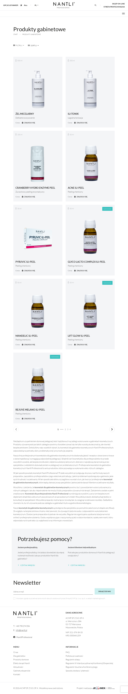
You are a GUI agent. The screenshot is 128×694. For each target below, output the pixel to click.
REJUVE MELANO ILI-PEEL (30, 409)
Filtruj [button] (18, 45)
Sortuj (32, 45)
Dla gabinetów (19, 656)
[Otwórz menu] (123, 13)
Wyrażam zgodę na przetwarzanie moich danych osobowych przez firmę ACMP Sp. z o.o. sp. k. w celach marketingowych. (60, 598)
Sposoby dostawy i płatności (77, 670)
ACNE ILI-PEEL (76, 187)
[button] (25, 5)
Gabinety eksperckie (21, 670)
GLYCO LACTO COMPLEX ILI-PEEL (86, 261)
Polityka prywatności (74, 656)
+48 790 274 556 (21, 626)
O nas (15, 652)
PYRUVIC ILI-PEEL (25, 261)
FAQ (67, 652)
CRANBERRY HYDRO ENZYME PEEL (35, 187)
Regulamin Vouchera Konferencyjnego (81, 667)
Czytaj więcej (27, 565)
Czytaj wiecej (78, 565)
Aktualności (18, 667)
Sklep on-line (118, 4)
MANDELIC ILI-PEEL (26, 335)
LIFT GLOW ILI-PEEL (79, 335)
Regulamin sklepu (73, 659)
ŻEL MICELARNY (24, 113)
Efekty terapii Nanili (21, 663)
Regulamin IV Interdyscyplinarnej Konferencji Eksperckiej (89, 663)
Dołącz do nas (104, 591)
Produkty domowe (21, 659)
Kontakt (16, 674)
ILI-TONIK (73, 113)
